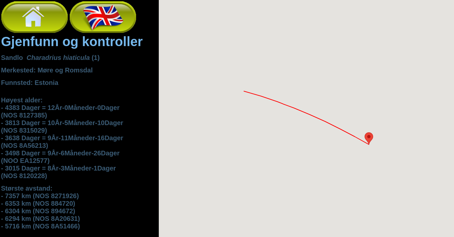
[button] (369, 138)
